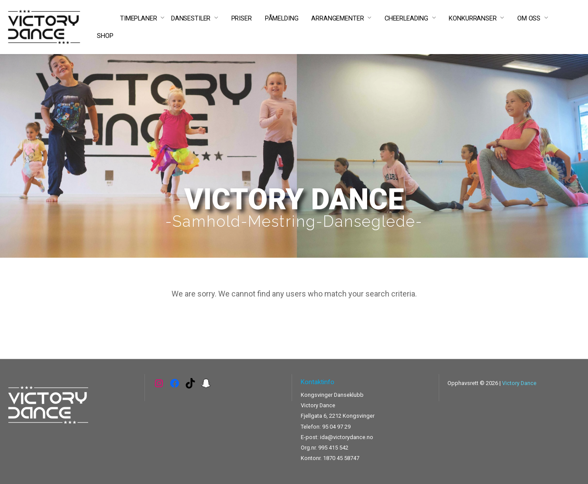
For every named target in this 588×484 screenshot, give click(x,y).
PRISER (241, 18)
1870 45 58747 (341, 458)
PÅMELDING (282, 18)
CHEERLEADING (406, 18)
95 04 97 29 (336, 426)
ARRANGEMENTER (337, 18)
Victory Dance (519, 383)
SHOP (105, 36)
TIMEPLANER (138, 18)
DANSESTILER (190, 18)
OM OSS (528, 18)
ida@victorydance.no (346, 437)
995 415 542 (333, 447)
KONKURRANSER (472, 18)
